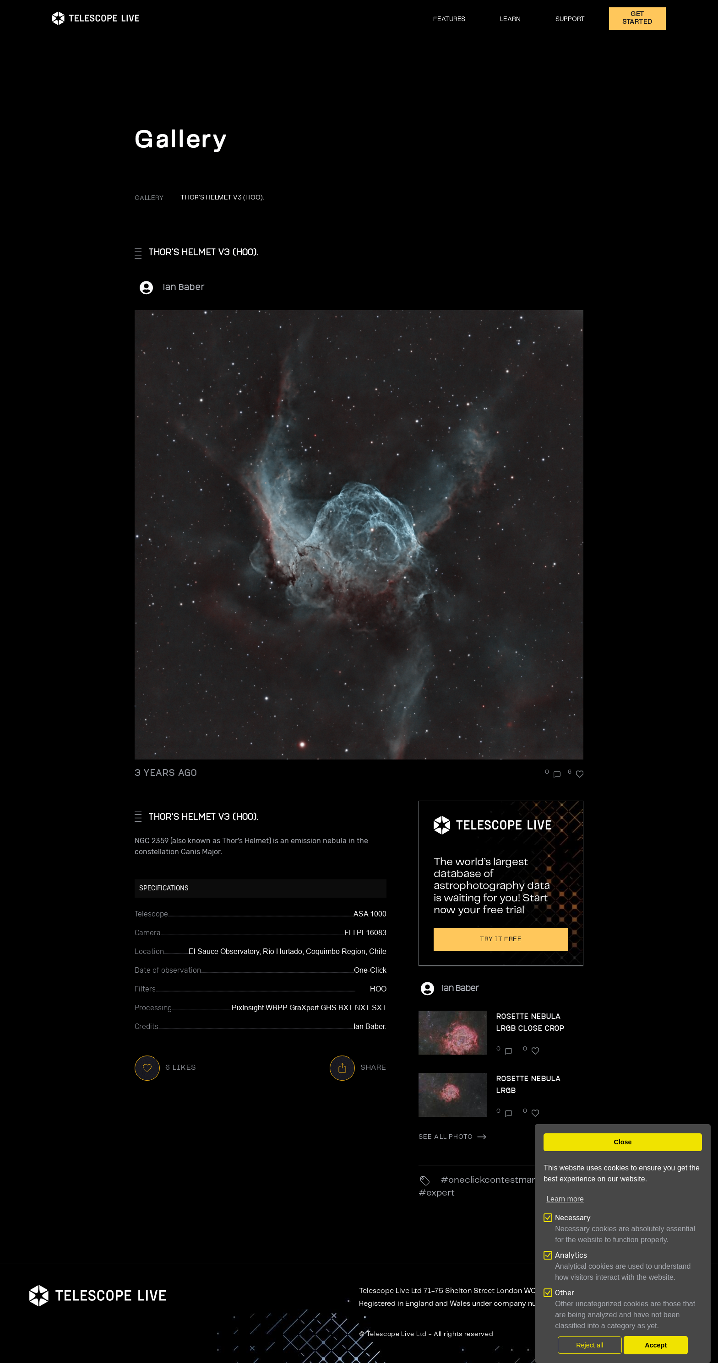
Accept (656, 1345)
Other (564, 1292)
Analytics (571, 1255)
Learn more (565, 1199)
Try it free (501, 939)
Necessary (573, 1217)
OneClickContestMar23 (497, 1180)
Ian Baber (184, 286)
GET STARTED (637, 18)
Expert (440, 1193)
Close (622, 1142)
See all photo (452, 1137)
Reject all (589, 1345)
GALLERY (149, 198)
